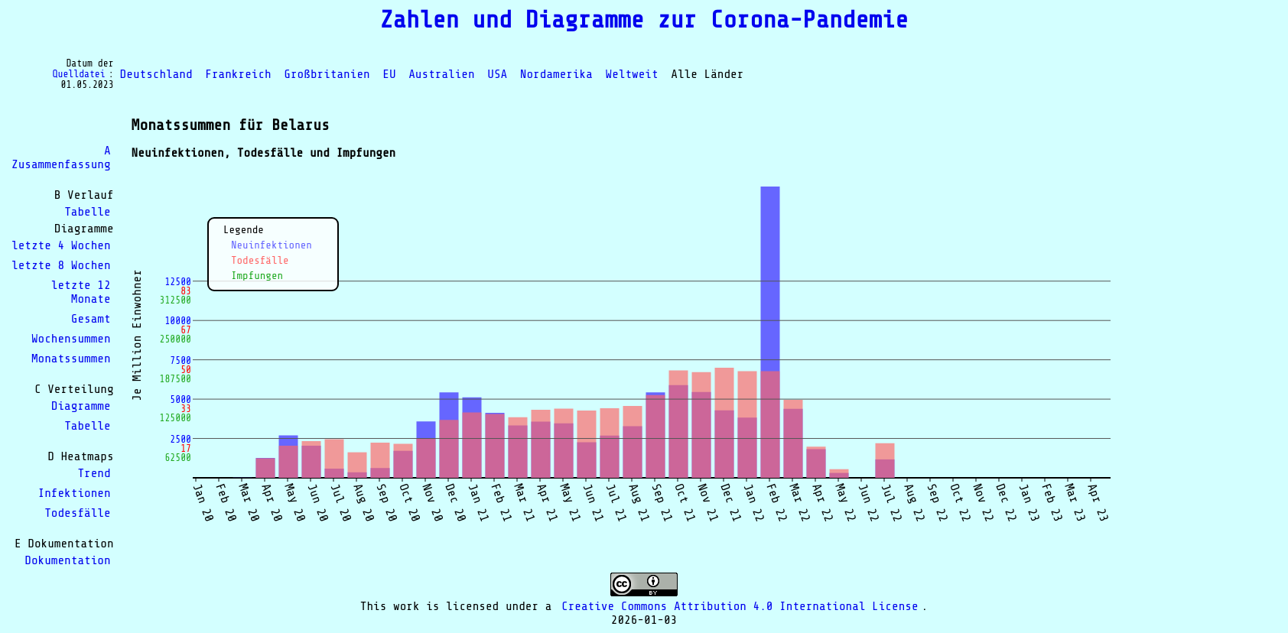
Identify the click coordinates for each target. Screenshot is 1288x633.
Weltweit (632, 74)
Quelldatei (79, 74)
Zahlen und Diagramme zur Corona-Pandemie (643, 20)
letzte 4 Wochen (61, 245)
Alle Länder (707, 74)
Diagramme (81, 406)
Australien (441, 74)
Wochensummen (71, 339)
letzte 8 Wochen (61, 265)
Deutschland (156, 74)
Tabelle (87, 212)
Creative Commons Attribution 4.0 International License (740, 606)
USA (497, 74)
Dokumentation (67, 560)
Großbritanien (326, 74)
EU (388, 74)
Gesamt (91, 319)
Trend (93, 473)
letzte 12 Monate (81, 292)
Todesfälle (77, 513)
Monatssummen (71, 358)
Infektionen (74, 493)
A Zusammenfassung (61, 157)
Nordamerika (556, 74)
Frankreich (238, 74)
